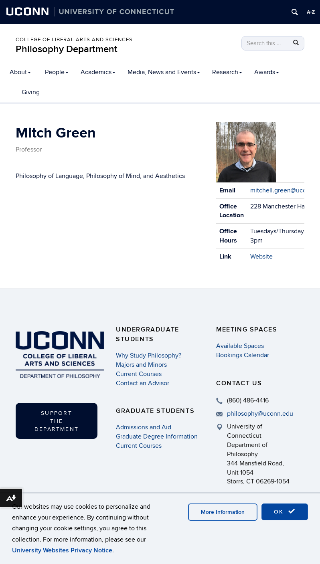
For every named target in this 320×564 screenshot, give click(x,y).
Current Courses (139, 374)
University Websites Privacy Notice (62, 550)
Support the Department (56, 421)
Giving (31, 92)
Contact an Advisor (142, 383)
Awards (266, 72)
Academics (98, 72)
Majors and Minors (141, 365)
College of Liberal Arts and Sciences (74, 39)
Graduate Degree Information (157, 437)
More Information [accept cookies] (223, 512)
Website (261, 257)
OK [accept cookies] (285, 511)
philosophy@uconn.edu (260, 414)
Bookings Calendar (242, 355)
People (57, 72)
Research (227, 72)
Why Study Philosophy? (148, 356)
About (20, 72)
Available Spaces (240, 346)
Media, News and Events (164, 72)
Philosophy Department (66, 49)
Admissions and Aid (143, 427)
